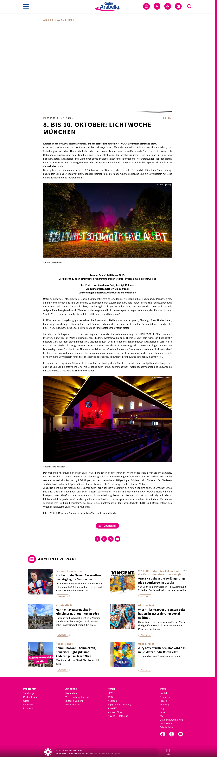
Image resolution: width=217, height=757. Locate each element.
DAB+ (110, 697)
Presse (163, 700)
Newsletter (165, 697)
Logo (162, 708)
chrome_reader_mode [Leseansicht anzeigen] (169, 118)
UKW (109, 693)
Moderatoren (30, 697)
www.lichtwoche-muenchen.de (119, 292)
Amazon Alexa (114, 712)
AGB (162, 715)
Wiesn (26, 700)
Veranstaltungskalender (78, 697)
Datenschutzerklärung (171, 719)
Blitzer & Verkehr (74, 700)
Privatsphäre (166, 727)
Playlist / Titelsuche (117, 715)
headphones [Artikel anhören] (164, 118)
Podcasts (28, 708)
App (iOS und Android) (119, 704)
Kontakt (164, 693)
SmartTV (112, 708)
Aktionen (28, 704)
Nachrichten (71, 693)
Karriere (164, 712)
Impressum (166, 723)
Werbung (164, 704)
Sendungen (29, 693)
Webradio (112, 700)
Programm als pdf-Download (140, 278)
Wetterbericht (72, 704)
